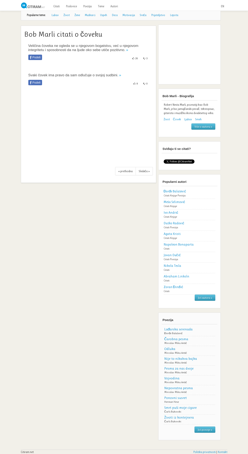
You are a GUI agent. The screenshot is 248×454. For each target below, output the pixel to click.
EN (222, 6)
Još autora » (205, 297)
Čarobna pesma (176, 339)
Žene (77, 15)
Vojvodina (171, 378)
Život (67, 15)
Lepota (174, 15)
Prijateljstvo (158, 15)
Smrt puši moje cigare (180, 407)
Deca (115, 15)
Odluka (169, 349)
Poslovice (71, 6)
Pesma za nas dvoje (179, 368)
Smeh (198, 119)
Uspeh (103, 15)
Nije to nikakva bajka (180, 358)
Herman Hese (171, 401)
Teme (101, 6)
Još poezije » (205, 429)
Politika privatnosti (204, 452)
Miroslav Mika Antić (175, 343)
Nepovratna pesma (178, 388)
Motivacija (128, 15)
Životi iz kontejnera (179, 417)
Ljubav (188, 119)
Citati (56, 6)
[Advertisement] (88, 128)
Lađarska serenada (178, 329)
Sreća (143, 15)
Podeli (36, 57)
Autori (114, 6)
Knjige (173, 195)
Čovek (177, 119)
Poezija (87, 6)
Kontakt (222, 452)
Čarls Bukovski (172, 411)
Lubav (55, 15)
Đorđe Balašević (173, 333)
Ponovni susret (175, 398)
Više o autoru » (203, 126)
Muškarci (90, 15)
